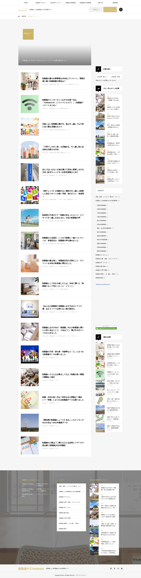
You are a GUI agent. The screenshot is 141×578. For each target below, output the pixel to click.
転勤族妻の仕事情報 (85, 2)
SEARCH (121, 9)
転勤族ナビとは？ (41, 2)
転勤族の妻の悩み (101, 266)
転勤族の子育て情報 (101, 270)
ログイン (95, 9)
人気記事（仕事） (116, 76)
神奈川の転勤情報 (102, 239)
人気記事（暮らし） (102, 76)
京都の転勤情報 (101, 205)
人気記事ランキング (55, 2)
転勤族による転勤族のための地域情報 (106, 200)
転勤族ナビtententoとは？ (28, 484)
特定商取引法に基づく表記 (28, 495)
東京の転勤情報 (101, 232)
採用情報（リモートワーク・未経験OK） (43, 490)
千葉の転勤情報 (101, 213)
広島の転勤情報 (101, 224)
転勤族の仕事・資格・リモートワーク (106, 258)
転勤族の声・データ (101, 262)
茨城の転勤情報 (101, 247)
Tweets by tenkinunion (103, 284)
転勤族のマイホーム (101, 255)
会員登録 (110, 9)
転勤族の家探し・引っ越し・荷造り (106, 274)
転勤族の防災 (99, 277)
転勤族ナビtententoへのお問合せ (43, 484)
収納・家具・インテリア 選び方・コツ (106, 196)
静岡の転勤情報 (101, 251)
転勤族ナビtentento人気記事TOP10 (28, 490)
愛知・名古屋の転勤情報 (104, 228)
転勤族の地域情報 (70, 2)
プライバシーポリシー (43, 494)
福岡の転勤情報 (101, 243)
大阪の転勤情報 (101, 216)
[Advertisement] (109, 43)
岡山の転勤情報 (101, 220)
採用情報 (115, 2)
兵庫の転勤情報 (101, 209)
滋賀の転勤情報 (101, 236)
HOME (26, 2)
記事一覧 (100, 2)
